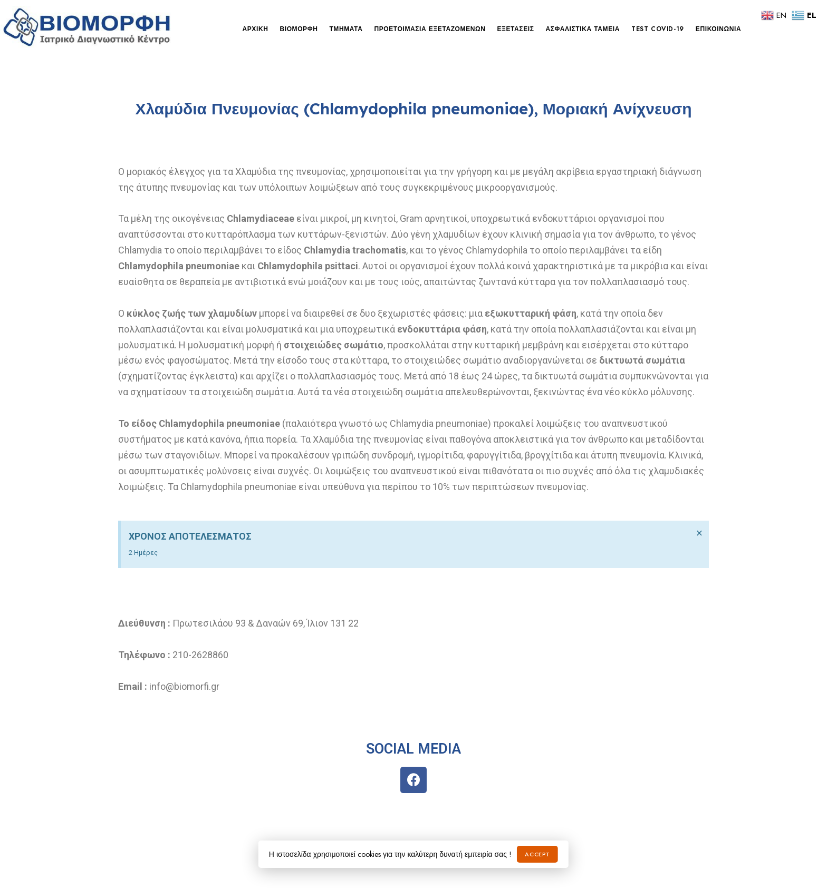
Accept (537, 854)
